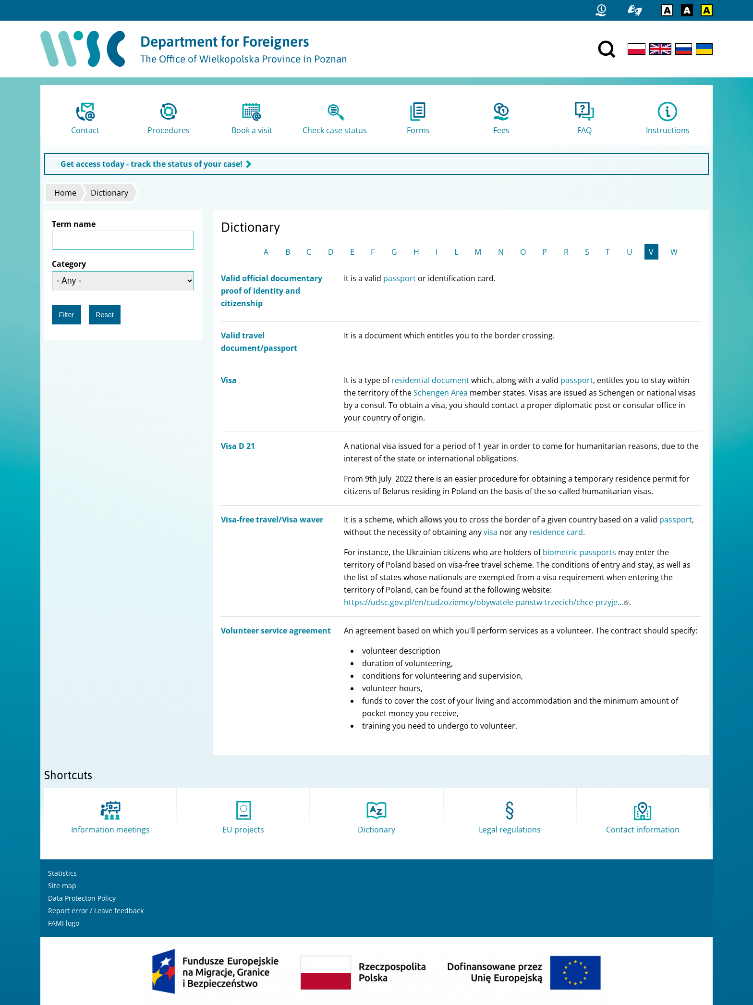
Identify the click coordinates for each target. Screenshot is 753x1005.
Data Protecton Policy (82, 898)
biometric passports (579, 552)
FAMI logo (63, 923)
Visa (229, 380)
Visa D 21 (238, 446)
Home (65, 192)
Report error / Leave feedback (96, 910)
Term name (74, 224)
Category (69, 264)
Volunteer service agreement (276, 630)
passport (399, 278)
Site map (62, 885)
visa (491, 532)
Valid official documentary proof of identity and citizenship (271, 291)
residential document (430, 380)
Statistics (62, 873)
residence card (556, 532)
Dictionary (109, 192)
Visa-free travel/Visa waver (272, 519)
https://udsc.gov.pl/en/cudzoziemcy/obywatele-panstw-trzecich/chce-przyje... (486, 602)
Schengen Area (440, 392)
